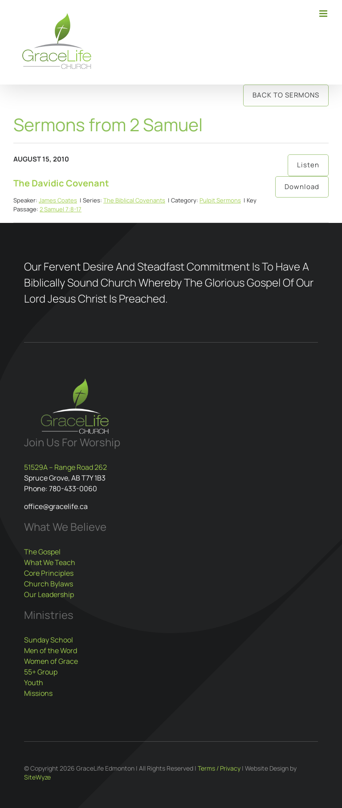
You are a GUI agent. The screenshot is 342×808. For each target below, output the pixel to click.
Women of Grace (51, 661)
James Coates (58, 200)
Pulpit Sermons (220, 200)
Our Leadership (49, 594)
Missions (38, 693)
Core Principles (48, 573)
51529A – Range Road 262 (65, 467)
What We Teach (49, 562)
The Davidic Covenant (61, 183)
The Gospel (42, 552)
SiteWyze (37, 777)
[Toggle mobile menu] (324, 13)
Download (302, 186)
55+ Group (40, 672)
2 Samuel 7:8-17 (60, 209)
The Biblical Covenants (134, 200)
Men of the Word (50, 650)
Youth (33, 682)
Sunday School (48, 640)
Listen (308, 165)
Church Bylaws (48, 584)
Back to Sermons (285, 95)
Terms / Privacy (219, 768)
